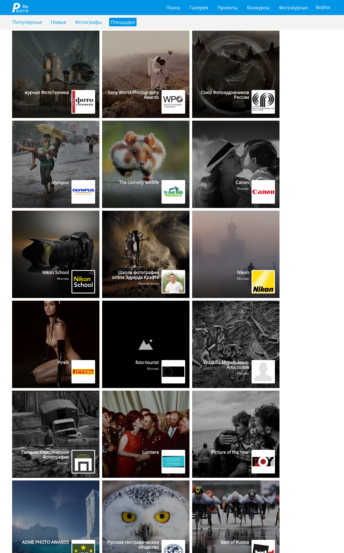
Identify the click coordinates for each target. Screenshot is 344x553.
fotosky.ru (20, 7)
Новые (58, 22)
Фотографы (88, 22)
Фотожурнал (293, 7)
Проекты (227, 7)
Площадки (123, 22)
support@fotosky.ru (36, 537)
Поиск (173, 7)
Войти (323, 7)
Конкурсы (258, 7)
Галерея (198, 7)
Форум (320, 537)
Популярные (27, 22)
